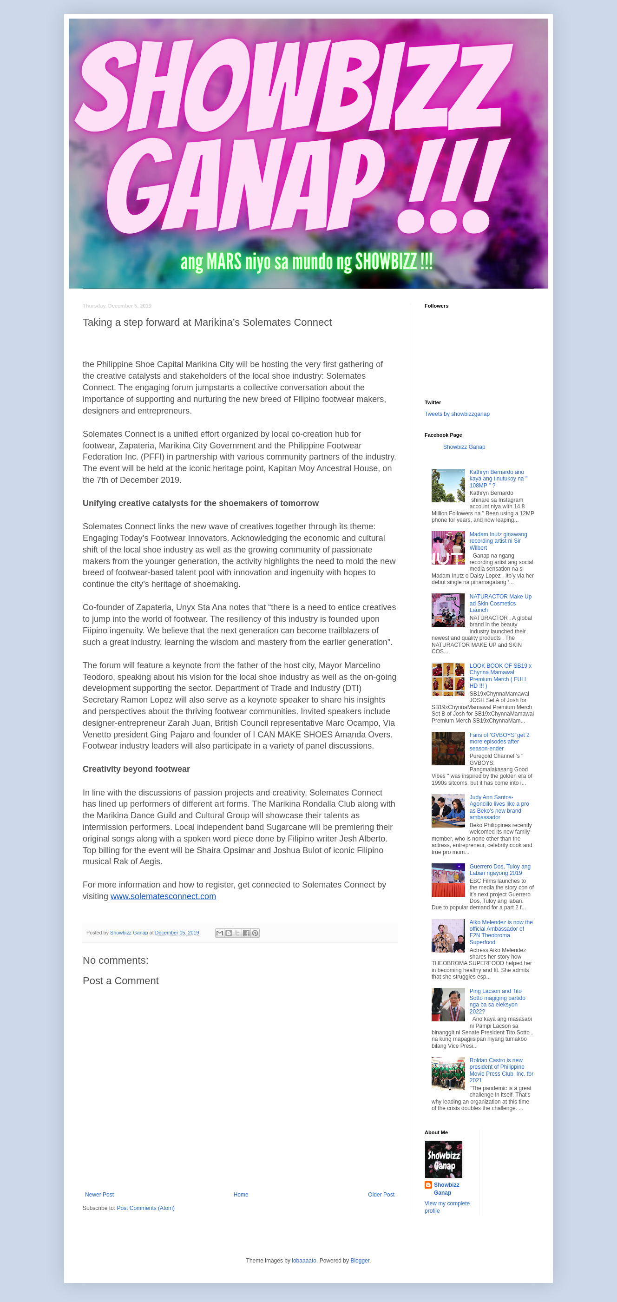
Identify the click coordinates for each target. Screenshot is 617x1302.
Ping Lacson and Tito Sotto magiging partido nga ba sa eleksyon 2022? (497, 1001)
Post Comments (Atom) (146, 1208)
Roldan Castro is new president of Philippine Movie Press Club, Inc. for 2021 (501, 1070)
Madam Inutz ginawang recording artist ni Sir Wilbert (498, 541)
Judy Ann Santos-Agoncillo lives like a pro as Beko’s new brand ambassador (499, 807)
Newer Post (99, 1194)
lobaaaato (304, 1260)
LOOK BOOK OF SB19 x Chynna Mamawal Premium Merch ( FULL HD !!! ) (501, 676)
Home (241, 1194)
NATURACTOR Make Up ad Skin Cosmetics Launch (501, 603)
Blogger (359, 1260)
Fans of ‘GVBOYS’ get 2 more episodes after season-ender (500, 742)
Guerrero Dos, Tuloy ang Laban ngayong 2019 (500, 869)
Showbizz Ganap (464, 447)
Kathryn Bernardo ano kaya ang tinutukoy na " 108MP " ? (498, 479)
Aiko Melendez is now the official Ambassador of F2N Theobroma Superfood (501, 932)
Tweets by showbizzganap (457, 414)
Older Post (381, 1194)
